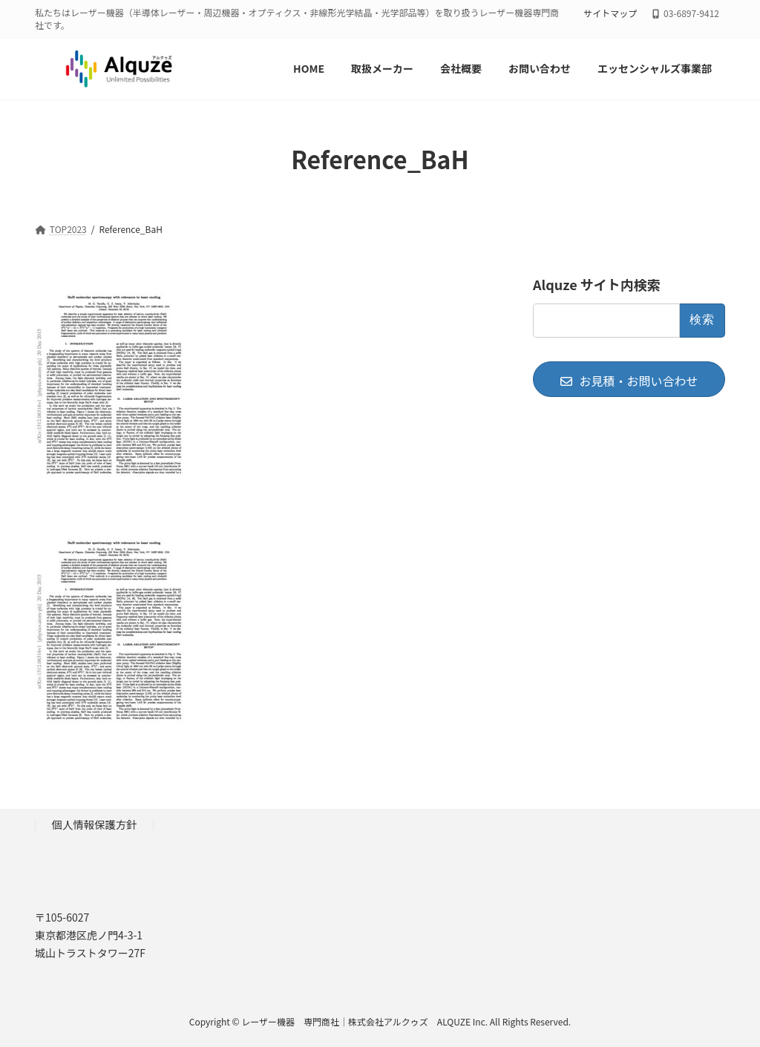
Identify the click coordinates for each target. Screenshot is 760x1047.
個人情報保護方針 (94, 824)
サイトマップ (610, 13)
